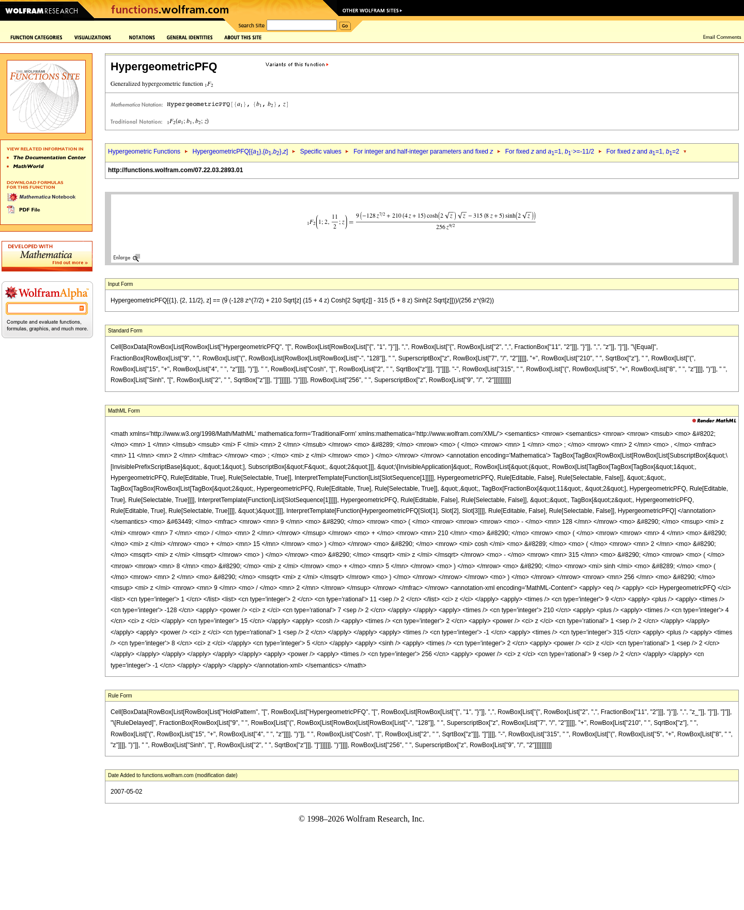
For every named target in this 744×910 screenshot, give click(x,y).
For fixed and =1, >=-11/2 (549, 151)
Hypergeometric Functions (144, 151)
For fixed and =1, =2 (642, 151)
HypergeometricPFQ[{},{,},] (240, 151)
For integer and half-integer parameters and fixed (423, 151)
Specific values (321, 151)
